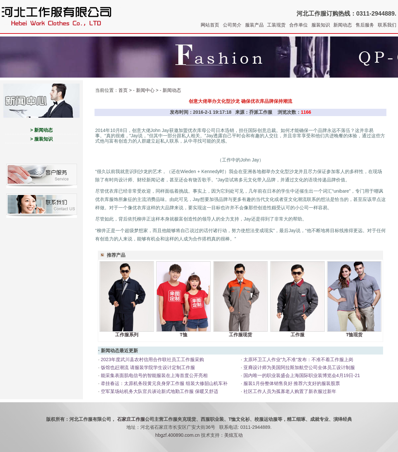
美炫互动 (233, 435)
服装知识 (320, 25)
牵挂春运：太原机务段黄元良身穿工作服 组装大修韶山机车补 (164, 383)
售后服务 (365, 25)
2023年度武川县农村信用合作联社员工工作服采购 (152, 359)
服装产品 (254, 25)
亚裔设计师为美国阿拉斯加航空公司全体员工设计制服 (299, 367)
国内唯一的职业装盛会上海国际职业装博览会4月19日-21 (301, 375)
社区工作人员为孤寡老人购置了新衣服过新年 (289, 391)
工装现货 (276, 25)
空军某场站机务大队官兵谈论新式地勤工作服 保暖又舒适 (159, 391)
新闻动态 (342, 25)
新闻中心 (145, 90)
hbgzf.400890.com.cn (177, 435)
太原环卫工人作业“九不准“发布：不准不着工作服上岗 (298, 359)
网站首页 (210, 25)
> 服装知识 (41, 139)
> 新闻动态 (41, 130)
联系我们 (387, 25)
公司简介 (232, 25)
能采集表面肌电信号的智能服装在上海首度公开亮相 (154, 375)
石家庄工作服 (131, 419)
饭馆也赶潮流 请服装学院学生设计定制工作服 (148, 367)
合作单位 (298, 25)
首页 (123, 90)
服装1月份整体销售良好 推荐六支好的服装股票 (291, 383)
